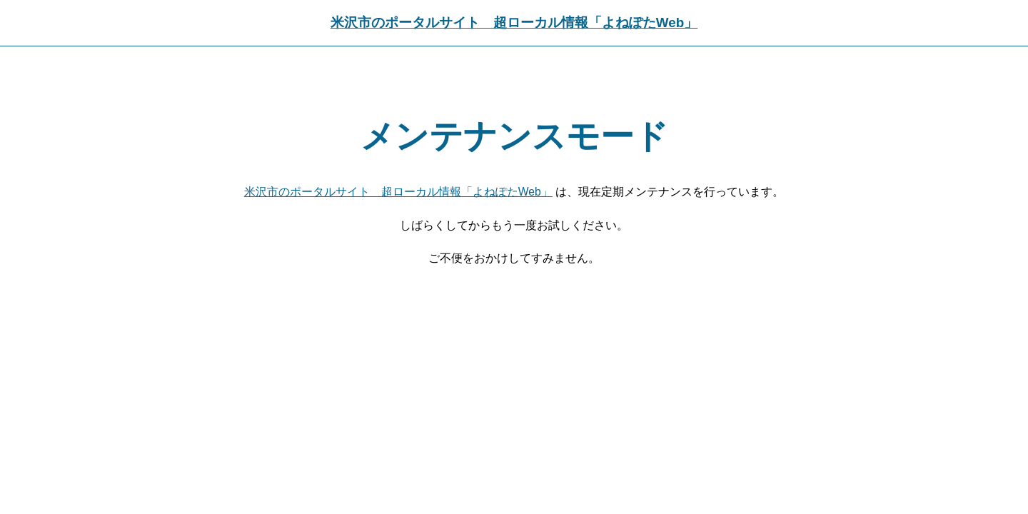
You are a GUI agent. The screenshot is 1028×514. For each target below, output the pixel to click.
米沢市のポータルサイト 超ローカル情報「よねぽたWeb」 (514, 22)
